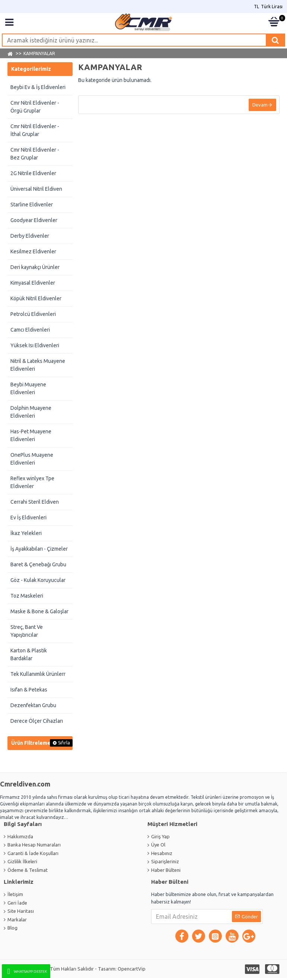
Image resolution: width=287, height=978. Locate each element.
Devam (259, 105)
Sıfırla (64, 742)
